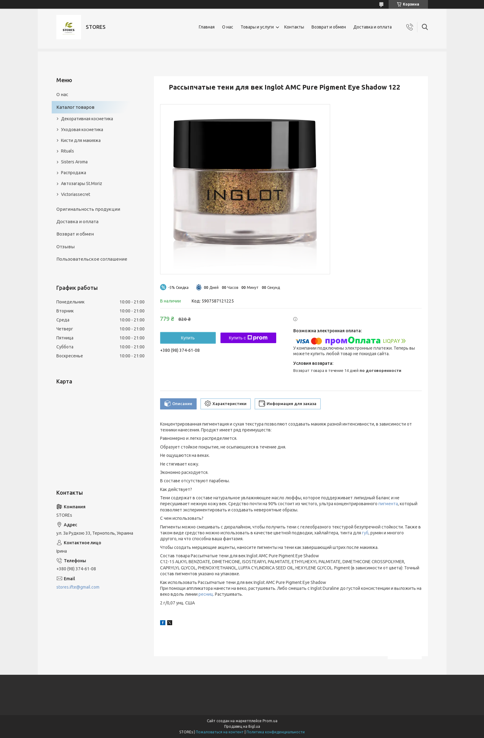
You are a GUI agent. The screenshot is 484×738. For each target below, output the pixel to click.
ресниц (205, 594)
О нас (227, 26)
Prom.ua (270, 721)
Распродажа (73, 172)
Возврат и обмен (329, 26)
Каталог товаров (75, 107)
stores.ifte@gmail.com (77, 587)
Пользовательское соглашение (91, 259)
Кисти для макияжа (81, 140)
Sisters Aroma (74, 161)
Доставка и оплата (372, 26)
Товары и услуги (257, 26)
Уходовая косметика (82, 129)
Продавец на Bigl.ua (242, 726)
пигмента (388, 503)
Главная (207, 26)
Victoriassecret (75, 194)
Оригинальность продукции (88, 209)
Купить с (248, 338)
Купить (187, 337)
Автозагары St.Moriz (81, 183)
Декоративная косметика (87, 118)
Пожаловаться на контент (220, 732)
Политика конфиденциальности (275, 732)
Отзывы (65, 246)
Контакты (294, 26)
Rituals (67, 150)
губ (365, 532)
